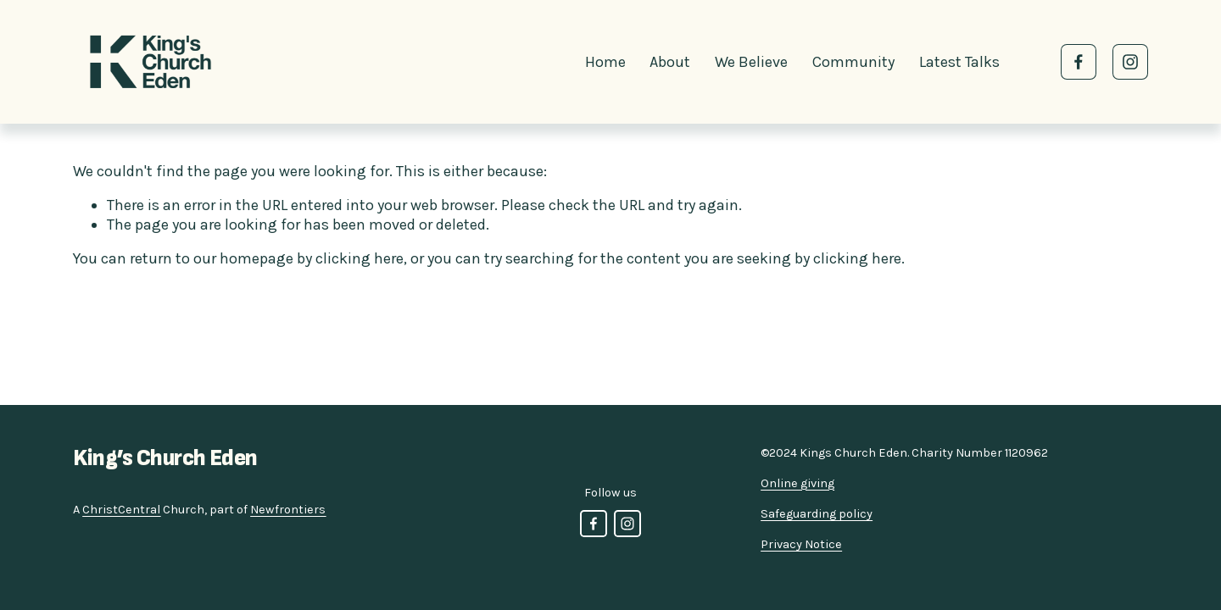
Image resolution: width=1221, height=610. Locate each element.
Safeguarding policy (817, 514)
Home (605, 62)
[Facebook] (1078, 62)
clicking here (359, 258)
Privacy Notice (801, 544)
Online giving (797, 483)
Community (853, 62)
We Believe (751, 62)
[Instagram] (1130, 62)
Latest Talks (959, 62)
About (670, 62)
